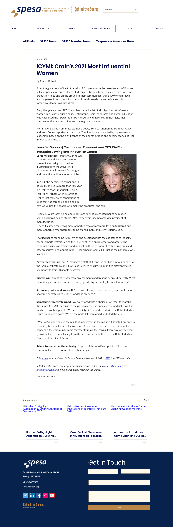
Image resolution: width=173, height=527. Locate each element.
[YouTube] (52, 495)
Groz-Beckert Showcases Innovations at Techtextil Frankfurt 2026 (86, 434)
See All (147, 400)
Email (91, 478)
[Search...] (116, 9)
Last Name (125, 467)
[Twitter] (25, 495)
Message (92, 488)
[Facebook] (38, 495)
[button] (14, 28)
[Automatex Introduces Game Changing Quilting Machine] (130, 416)
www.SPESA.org (31, 486)
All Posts (29, 41)
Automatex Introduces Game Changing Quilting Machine (130, 434)
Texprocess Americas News (115, 41)
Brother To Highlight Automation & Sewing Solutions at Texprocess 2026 (41, 434)
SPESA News (48, 41)
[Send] (119, 507)
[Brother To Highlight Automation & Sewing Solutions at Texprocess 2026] (42, 416)
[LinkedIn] (32, 495)
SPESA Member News (76, 41)
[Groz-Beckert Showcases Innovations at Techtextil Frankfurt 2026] (86, 416)
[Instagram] (45, 495)
